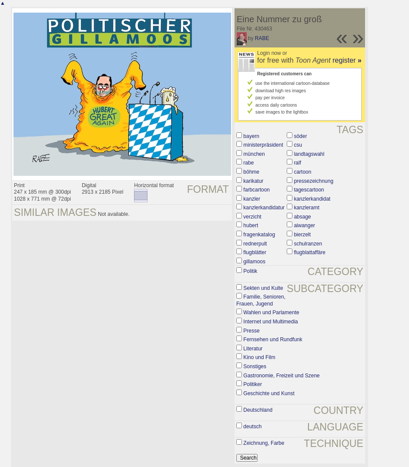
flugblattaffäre (309, 252)
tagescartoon (309, 190)
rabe (248, 163)
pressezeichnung (313, 181)
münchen (254, 154)
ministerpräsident (263, 145)
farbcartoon (256, 190)
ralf (297, 163)
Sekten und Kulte (263, 288)
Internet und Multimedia (270, 322)
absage (302, 217)
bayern (251, 136)
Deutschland (257, 410)
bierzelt (302, 235)
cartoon (302, 172)
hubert (250, 225)
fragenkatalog (259, 235)
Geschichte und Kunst (268, 393)
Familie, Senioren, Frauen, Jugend (260, 300)
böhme (251, 172)
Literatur (252, 349)
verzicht (252, 217)
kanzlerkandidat (312, 199)
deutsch (252, 426)
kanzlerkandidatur (264, 208)
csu (298, 145)
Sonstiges (254, 366)
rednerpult (255, 244)
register (347, 60)
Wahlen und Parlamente (271, 312)
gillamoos (254, 262)
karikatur (253, 181)
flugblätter (254, 252)
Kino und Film (259, 357)
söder (300, 136)
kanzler (251, 199)
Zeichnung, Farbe (263, 443)
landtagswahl (309, 154)
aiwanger (304, 225)
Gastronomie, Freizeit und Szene (281, 376)
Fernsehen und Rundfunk (272, 339)
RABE (262, 38)
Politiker (252, 384)
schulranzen (308, 244)
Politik (250, 271)
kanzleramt (306, 208)
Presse (251, 331)
